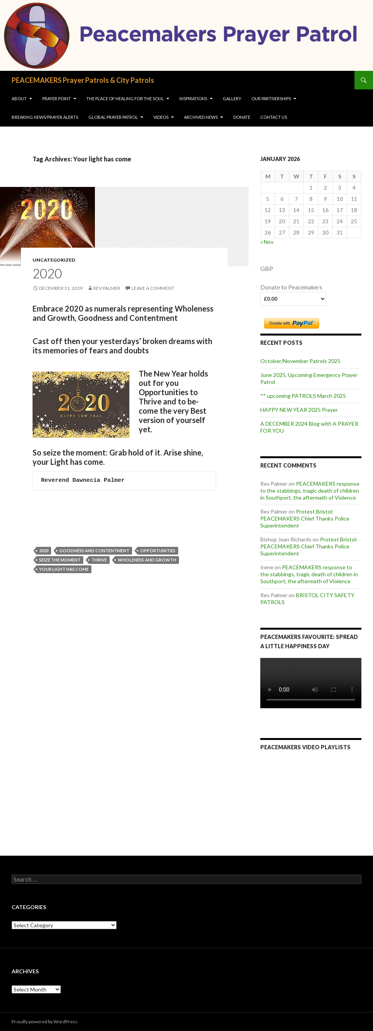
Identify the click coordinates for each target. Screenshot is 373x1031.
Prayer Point (56, 98)
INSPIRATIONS (193, 98)
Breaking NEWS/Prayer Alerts (45, 117)
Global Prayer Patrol (113, 117)
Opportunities (157, 550)
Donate (241, 117)
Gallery (232, 98)
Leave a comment (153, 288)
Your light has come (64, 569)
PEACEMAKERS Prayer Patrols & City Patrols (83, 80)
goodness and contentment (94, 550)
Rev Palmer (106, 288)
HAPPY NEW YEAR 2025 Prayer (299, 409)
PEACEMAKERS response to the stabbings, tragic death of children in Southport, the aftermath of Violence (309, 490)
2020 (47, 273)
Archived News (201, 117)
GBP (266, 268)
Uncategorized (54, 260)
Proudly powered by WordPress (44, 1021)
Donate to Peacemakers (291, 287)
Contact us (273, 117)
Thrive (99, 559)
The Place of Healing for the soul (125, 98)
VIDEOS (160, 117)
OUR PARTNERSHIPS (271, 98)
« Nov (266, 241)
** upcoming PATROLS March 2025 (303, 395)
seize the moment (60, 559)
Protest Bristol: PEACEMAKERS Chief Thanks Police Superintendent (304, 518)
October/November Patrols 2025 (300, 361)
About (19, 98)
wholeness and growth (147, 559)
